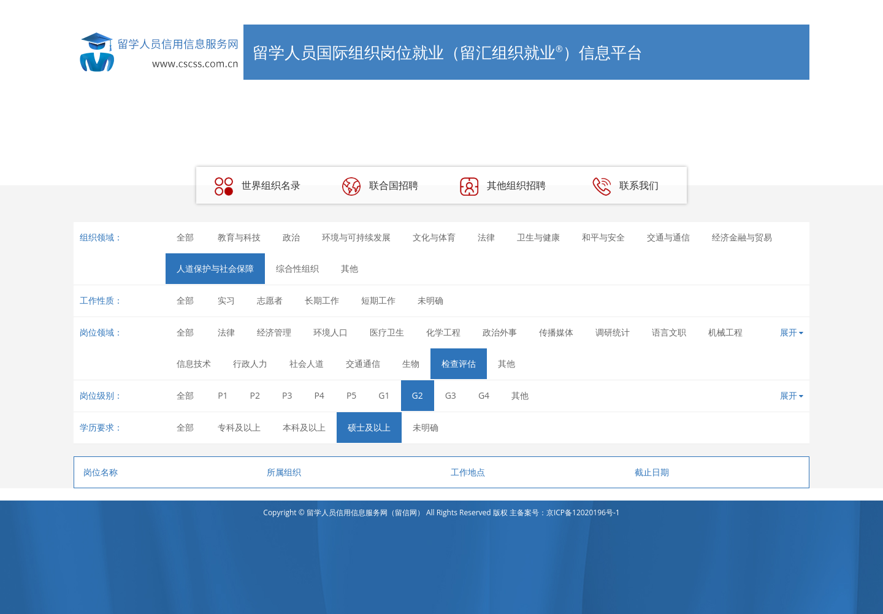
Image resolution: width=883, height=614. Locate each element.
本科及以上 (304, 427)
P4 (319, 395)
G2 (417, 395)
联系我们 (625, 186)
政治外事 (500, 332)
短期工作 (378, 300)
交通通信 (363, 363)
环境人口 (330, 332)
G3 (450, 395)
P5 (351, 395)
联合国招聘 (380, 186)
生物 (410, 363)
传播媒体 (556, 332)
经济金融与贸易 (742, 237)
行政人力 (250, 363)
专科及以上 (239, 427)
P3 (287, 395)
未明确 (430, 300)
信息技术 (194, 363)
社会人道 (306, 363)
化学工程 (443, 332)
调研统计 (612, 332)
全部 (185, 237)
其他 (349, 268)
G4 (483, 395)
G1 (383, 395)
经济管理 (274, 332)
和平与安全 (603, 237)
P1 (222, 395)
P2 (255, 395)
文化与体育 (434, 237)
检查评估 (459, 363)
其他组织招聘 (503, 186)
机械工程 (725, 332)
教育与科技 (239, 237)
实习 (226, 300)
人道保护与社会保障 (215, 268)
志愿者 (270, 300)
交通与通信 (668, 237)
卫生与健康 (538, 237)
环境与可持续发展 (356, 237)
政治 (291, 237)
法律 (486, 237)
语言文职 (669, 332)
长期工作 (322, 300)
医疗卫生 (387, 332)
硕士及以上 (369, 427)
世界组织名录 (257, 186)
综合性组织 (297, 268)
